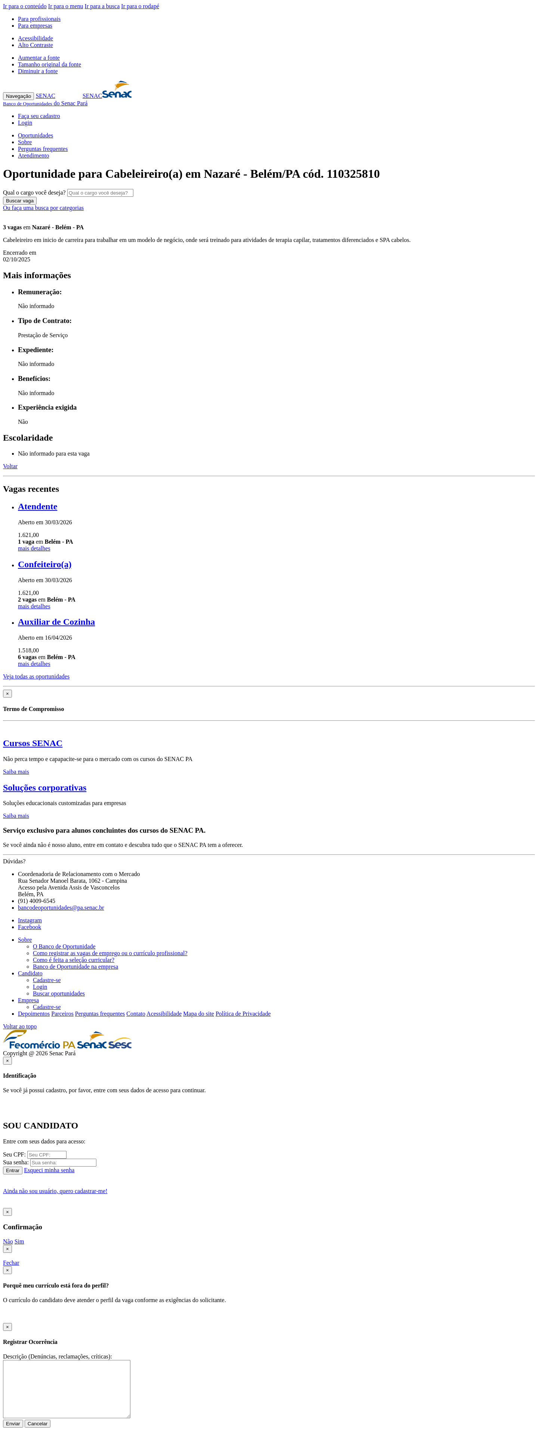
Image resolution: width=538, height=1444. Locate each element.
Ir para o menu (65, 6)
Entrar (12, 1170)
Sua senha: (16, 1162)
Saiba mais (16, 771)
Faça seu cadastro (39, 116)
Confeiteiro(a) (45, 564)
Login (25, 122)
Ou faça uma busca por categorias (43, 208)
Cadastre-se (47, 980)
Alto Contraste (35, 45)
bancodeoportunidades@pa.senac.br (61, 907)
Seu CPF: (14, 1154)
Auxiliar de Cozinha (56, 622)
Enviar (13, 1423)
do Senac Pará (45, 103)
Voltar (10, 466)
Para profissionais (39, 19)
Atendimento (33, 155)
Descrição (15, 1356)
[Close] (7, 694)
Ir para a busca (102, 6)
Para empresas (35, 25)
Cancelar (37, 1423)
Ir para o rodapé (140, 6)
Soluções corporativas (44, 787)
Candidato (30, 973)
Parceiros (62, 1013)
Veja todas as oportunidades (36, 676)
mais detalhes (34, 548)
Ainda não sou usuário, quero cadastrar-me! (55, 1191)
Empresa (28, 1000)
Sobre (25, 142)
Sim (19, 1241)
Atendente (37, 506)
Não (8, 1241)
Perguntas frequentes (43, 149)
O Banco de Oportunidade (64, 946)
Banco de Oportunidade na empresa (75, 966)
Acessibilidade (35, 38)
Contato (135, 1013)
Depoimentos (34, 1013)
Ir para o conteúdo (25, 6)
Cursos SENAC (32, 743)
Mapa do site (198, 1013)
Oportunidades (35, 135)
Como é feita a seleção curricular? (73, 960)
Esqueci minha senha (49, 1170)
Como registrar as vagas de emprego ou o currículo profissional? (110, 953)
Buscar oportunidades (59, 993)
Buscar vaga (20, 201)
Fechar (11, 1263)
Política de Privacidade (243, 1013)
